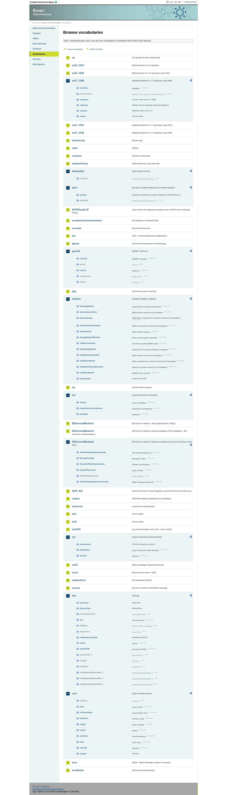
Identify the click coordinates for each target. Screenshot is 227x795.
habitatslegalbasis (88, 349)
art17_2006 (78, 80)
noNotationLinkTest (88, 637)
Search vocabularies (75, 49)
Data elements (39, 43)
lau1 (74, 514)
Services (37, 59)
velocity (83, 748)
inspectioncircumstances (91, 408)
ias (73, 387)
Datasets (37, 33)
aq (73, 57)
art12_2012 (78, 65)
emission (84, 718)
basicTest (84, 603)
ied (73, 395)
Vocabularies (39, 54)
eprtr (74, 187)
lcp (73, 537)
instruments (85, 379)
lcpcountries (85, 544)
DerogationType (87, 458)
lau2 (74, 521)
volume (83, 754)
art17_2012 (78, 125)
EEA (44, 2)
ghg (74, 291)
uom (74, 693)
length (83, 724)
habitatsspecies (87, 373)
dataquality (78, 171)
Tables (36, 38)
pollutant (84, 414)
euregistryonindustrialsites (87, 220)
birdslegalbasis (87, 306)
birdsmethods (86, 318)
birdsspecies (85, 331)
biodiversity (78, 140)
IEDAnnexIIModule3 (83, 431)
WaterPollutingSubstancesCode (94, 482)
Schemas (37, 49)
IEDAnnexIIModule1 (83, 423)
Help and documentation (44, 28)
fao (74, 236)
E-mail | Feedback (41, 786)
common (77, 156)
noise (75, 572)
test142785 (85, 649)
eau (81, 620)
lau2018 (76, 529)
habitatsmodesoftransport (91, 367)
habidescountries (88, 343)
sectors (83, 556)
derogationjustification (90, 337)
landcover (77, 506)
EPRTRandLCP (80, 209)
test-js (83, 643)
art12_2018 (78, 73)
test (74, 595)
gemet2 (76, 251)
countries (84, 100)
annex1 (83, 402)
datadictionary (80, 163)
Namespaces (39, 64)
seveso (76, 588)
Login (171, 2)
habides (76, 299)
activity (83, 195)
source (83, 270)
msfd (75, 565)
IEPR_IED (77, 491)
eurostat (76, 228)
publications (79, 580)
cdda (74, 148)
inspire (76, 498)
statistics (84, 736)
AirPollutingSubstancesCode (93, 452)
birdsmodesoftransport (90, 325)
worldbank (78, 770)
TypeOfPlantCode (88, 470)
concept (83, 258)
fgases (75, 243)
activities (84, 88)
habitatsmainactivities (90, 355)
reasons (83, 111)
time (82, 742)
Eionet (44, 23)
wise (74, 762)
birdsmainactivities (88, 312)
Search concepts (96, 49)
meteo (83, 730)
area (82, 707)
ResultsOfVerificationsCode (92, 464)
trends (83, 116)
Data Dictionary (54, 23)
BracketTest (85, 608)
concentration (86, 712)
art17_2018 (78, 133)
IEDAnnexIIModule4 (83, 442)
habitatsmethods (87, 361)
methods (84, 105)
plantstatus (85, 550)
